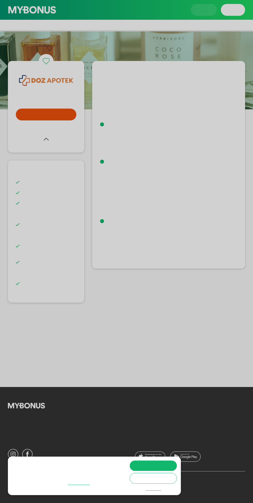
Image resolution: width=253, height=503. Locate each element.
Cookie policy (30, 488)
